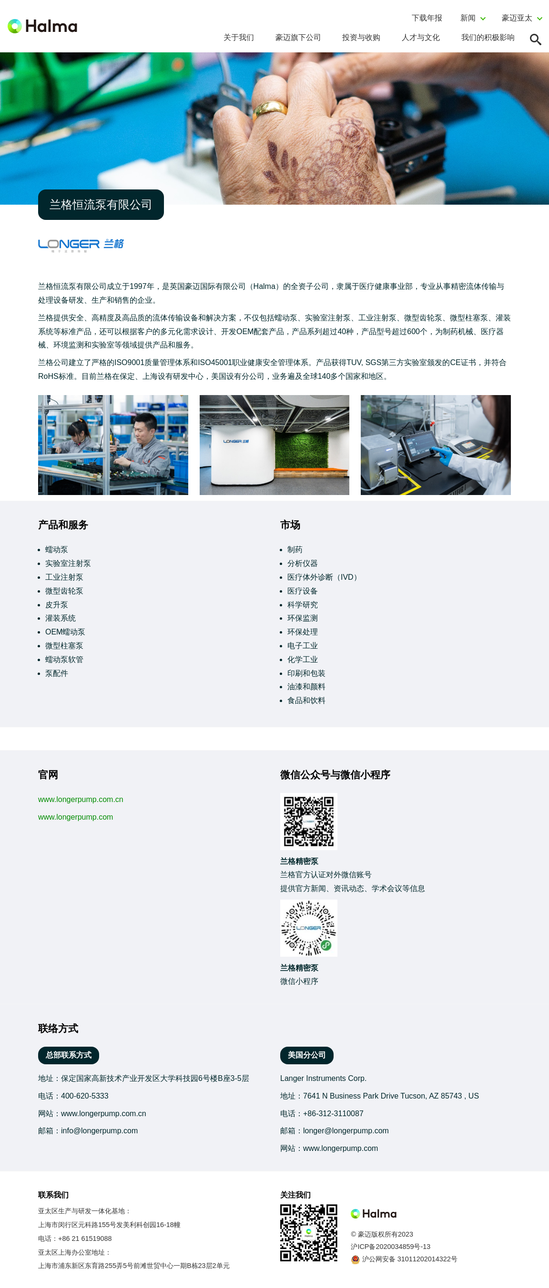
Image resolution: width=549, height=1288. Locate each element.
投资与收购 (361, 37)
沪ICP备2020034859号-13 (390, 1246)
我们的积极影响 (488, 37)
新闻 (468, 18)
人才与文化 (421, 37)
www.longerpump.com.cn (80, 799)
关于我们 (239, 37)
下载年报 (427, 18)
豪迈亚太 (517, 18)
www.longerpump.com (75, 817)
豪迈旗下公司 (298, 37)
